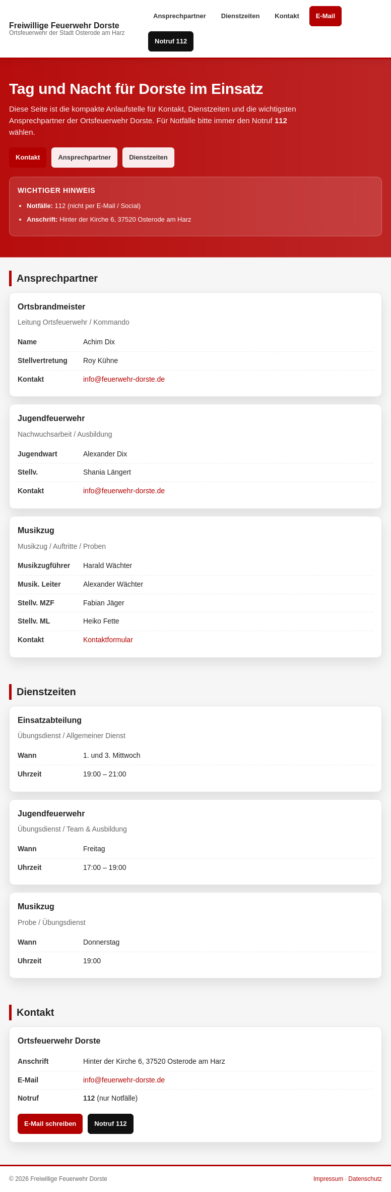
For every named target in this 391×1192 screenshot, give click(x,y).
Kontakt (287, 16)
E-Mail (325, 16)
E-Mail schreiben (50, 1123)
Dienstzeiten (240, 16)
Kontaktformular (108, 640)
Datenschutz (365, 1178)
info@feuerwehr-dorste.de (124, 379)
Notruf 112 (171, 41)
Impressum (328, 1178)
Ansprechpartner (179, 16)
